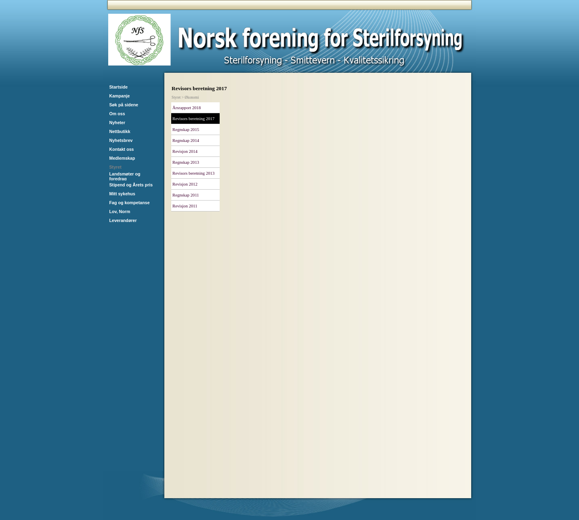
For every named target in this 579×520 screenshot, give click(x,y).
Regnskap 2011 (185, 195)
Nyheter (117, 122)
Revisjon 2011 (184, 206)
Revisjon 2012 (184, 184)
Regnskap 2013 (185, 162)
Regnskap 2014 (185, 140)
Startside (118, 87)
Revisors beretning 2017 (193, 118)
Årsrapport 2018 (186, 108)
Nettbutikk (119, 131)
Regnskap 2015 (185, 129)
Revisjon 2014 (184, 151)
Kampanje (119, 95)
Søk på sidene (123, 104)
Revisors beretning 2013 (193, 173)
